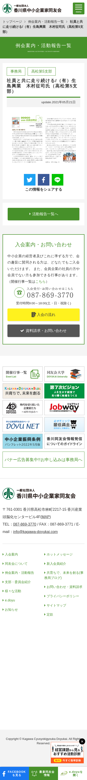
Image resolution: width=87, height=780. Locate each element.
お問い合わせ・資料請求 (64, 587)
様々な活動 (13, 591)
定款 (50, 614)
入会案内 (11, 554)
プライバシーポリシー (63, 596)
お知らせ (11, 609)
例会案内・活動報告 (19, 573)
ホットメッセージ (60, 554)
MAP (46, 517)
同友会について (16, 563)
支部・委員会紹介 (18, 582)
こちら (40, 281)
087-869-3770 (24, 524)
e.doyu (10, 600)
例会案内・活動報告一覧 (46, 21)
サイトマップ (56, 605)
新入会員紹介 (56, 563)
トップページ (12, 21)
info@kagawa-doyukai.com (35, 532)
